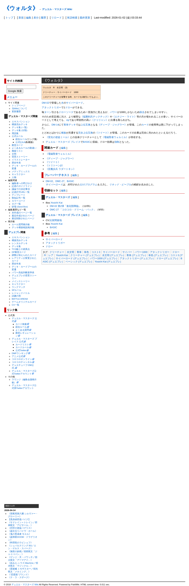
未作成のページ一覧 (22, 212)
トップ (9, 17)
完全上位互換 (85, 132)
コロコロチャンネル (22, 362)
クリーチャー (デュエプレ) (84, 255)
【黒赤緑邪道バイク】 (19, 519)
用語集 (15, 133)
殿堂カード (17, 145)
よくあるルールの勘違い (24, 148)
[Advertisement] (94, 47)
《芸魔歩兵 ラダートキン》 (61, 169)
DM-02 (45, 102)
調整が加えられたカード (24, 255)
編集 (28, 17)
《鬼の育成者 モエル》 (19, 534)
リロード (56, 17)
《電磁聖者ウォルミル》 (115, 137)
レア (50, 255)
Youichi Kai (57, 202)
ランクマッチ (18, 287)
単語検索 (72, 17)
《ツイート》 (102, 132)
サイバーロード (74, 102)
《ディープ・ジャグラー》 (112, 124)
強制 (117, 141)
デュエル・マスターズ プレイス (63, 141)
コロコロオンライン (22, 359)
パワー (113, 112)
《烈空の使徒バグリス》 (20, 528)
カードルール (22, 347)
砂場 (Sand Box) (20, 206)
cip (67, 120)
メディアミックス (21, 171)
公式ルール (17, 136)
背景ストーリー (20, 156)
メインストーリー (21, 281)
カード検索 (21, 324)
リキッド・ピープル (120, 184)
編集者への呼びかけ (22, 183)
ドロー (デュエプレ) (167, 258)
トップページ (18, 105)
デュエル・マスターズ (58, 197)
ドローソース (66, 112)
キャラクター (18, 174)
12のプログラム (88, 184)
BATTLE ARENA (20, 299)
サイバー (127, 252)
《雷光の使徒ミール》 (58, 137)
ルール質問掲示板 (21, 224)
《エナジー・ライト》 (124, 116)
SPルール (17, 290)
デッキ (72, 124)
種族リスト (17, 151)
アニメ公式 (17, 356)
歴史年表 (16, 162)
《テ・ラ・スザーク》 (19, 577)
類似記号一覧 (18, 198)
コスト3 (96, 252)
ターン (47, 112)
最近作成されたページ (23, 215)
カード (145, 124)
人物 (14, 177)
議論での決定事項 (21, 189)
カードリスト (22, 344)
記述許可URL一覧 (21, 192)
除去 (142, 112)
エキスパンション (21, 121)
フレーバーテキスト (57, 175)
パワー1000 (141, 252)
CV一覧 (15, 305)
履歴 (43, 17)
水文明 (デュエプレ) (113, 255)
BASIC (86, 141)
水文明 (70, 252)
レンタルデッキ (20, 243)
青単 (66, 124)
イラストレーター (21, 159)
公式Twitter (21, 350)
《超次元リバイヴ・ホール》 (22, 531)
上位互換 (85, 124)
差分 (36, 17)
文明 (14, 154)
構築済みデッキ (20, 124)
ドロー (68, 107)
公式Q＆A (20, 142)
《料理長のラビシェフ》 (20, 542)
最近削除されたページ (23, 218)
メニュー (12, 97)
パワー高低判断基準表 (23, 272)
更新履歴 (16, 111)
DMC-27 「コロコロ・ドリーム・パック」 (73, 209)
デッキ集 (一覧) (19, 127)
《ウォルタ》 (21, 8)
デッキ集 (16, 246)
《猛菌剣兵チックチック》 (95, 116)
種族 (63, 132)
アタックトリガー (51, 107)
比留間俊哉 (56, 220)
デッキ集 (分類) (19, 130)
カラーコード (18, 201)
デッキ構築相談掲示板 (23, 227)
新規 (21, 17)
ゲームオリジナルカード (24, 302)
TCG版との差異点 (21, 249)
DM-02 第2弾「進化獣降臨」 (65, 206)
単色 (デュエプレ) (158, 255)
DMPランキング (20, 353)
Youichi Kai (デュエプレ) (108, 261)
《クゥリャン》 (99, 120)
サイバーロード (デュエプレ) (71, 258)
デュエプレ (14, 232)
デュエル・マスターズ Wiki (57, 9)
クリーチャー (57, 252)
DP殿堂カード (19, 252)
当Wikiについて (19, 108)
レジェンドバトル (21, 293)
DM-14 (55, 124)
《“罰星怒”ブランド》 (19, 574)
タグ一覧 (16, 204)
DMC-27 (59, 181)
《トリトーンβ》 (55, 165)
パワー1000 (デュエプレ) (103, 258)
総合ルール (21, 139)
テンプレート (18, 195)
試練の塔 (16, 296)
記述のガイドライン (22, 186)
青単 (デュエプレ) (136, 255)
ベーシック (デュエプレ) (78, 261)
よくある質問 (22, 330)
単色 (86, 252)
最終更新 (85, 17)
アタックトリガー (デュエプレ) (137, 258)
